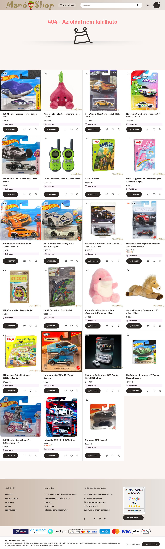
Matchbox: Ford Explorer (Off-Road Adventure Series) (143, 244)
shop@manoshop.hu (96, 502)
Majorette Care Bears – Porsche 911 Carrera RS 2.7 (143, 115)
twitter (89, 518)
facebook (84, 518)
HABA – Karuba (92, 178)
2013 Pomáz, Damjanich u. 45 (100, 494)
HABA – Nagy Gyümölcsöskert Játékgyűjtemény (17, 376)
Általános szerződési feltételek (60, 494)
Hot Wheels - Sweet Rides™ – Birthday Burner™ (17, 441)
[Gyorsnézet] (36, 129)
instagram (99, 518)
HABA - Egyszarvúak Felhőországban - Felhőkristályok (143, 180)
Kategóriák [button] (67, 5)
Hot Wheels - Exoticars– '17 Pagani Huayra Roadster (142, 376)
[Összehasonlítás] (24, 129)
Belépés (9, 494)
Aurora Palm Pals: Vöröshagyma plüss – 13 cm (62, 115)
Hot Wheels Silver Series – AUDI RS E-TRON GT (103, 115)
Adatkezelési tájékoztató (57, 498)
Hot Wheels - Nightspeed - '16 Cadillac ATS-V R (17, 244)
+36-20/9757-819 (94, 498)
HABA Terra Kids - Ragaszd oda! (17, 310)
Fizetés (48, 502)
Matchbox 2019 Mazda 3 (96, 440)
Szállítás (49, 506)
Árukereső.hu (38, 533)
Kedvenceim (10, 510)
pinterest (94, 518)
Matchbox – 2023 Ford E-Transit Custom (59, 376)
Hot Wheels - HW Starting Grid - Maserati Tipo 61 (59, 244)
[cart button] (156, 5)
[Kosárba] (10, 129)
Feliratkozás (133, 518)
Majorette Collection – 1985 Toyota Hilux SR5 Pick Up (101, 376)
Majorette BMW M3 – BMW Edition (59, 440)
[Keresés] (111, 5)
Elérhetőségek (91, 506)
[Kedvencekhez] (30, 129)
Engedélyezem (151, 544)
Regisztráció (11, 498)
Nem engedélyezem (133, 544)
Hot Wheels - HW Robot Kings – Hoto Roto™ (20, 180)
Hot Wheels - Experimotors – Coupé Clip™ (20, 115)
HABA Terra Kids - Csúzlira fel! (58, 310)
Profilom (9, 502)
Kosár (8, 506)
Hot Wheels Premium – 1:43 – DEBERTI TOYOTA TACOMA (103, 244)
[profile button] (148, 5)
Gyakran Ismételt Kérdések (97, 510)
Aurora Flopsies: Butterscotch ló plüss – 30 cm (142, 311)
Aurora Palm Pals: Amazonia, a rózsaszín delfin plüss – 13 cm (99, 311)
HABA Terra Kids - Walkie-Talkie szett (62, 178)
